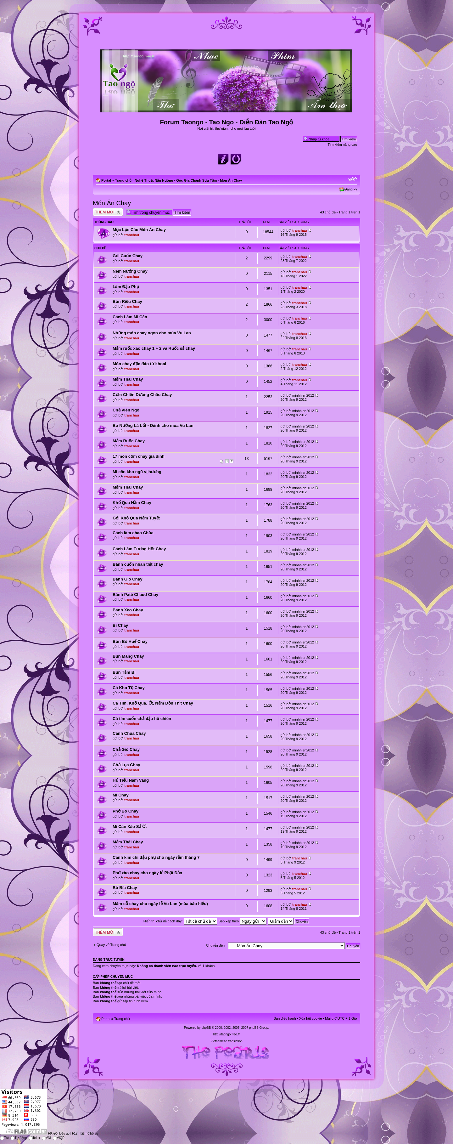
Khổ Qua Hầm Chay (132, 502)
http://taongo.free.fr (226, 1034)
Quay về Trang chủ (111, 945)
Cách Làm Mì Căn (130, 316)
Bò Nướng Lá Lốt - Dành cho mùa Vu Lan (153, 425)
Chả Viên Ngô (126, 410)
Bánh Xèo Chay (128, 610)
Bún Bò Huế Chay (130, 641)
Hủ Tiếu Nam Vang (131, 780)
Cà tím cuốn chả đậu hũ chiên (142, 718)
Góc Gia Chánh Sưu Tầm (196, 180)
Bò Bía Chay (125, 887)
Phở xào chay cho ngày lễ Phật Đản (147, 872)
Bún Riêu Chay (127, 301)
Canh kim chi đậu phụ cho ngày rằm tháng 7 (156, 857)
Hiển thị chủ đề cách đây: (180, 921)
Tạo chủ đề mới (108, 212)
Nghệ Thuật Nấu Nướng (154, 180)
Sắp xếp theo (243, 921)
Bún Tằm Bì (124, 672)
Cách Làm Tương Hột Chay (139, 549)
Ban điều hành (285, 1018)
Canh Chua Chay (129, 733)
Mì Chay (121, 795)
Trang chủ (123, 180)
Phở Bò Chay (125, 811)
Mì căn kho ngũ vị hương (137, 471)
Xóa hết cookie (310, 1018)
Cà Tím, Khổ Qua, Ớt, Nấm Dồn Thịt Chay (153, 703)
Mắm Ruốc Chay (129, 441)
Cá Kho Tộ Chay (129, 687)
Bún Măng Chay (128, 656)
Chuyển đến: (216, 945)
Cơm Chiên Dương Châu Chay (142, 394)
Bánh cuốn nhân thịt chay (138, 564)
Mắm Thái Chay (128, 379)
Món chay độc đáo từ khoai (139, 363)
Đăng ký (350, 189)
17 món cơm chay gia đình (139, 456)
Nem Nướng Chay (130, 271)
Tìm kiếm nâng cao (342, 144)
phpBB (206, 1027)
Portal (106, 180)
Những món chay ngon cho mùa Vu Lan (152, 333)
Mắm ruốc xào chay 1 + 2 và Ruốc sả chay (154, 348)
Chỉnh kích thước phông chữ (352, 179)
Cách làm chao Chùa (133, 532)
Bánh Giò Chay (128, 579)
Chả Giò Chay (126, 749)
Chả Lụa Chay (126, 764)
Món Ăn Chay (231, 180)
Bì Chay (120, 625)
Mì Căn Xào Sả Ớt (130, 826)
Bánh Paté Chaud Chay (135, 594)
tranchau (131, 235)
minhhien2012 (303, 395)
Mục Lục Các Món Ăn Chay (139, 229)
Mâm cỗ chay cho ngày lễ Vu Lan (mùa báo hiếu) (160, 903)
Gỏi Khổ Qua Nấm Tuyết (136, 518)
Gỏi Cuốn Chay (128, 255)
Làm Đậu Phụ (126, 286)
